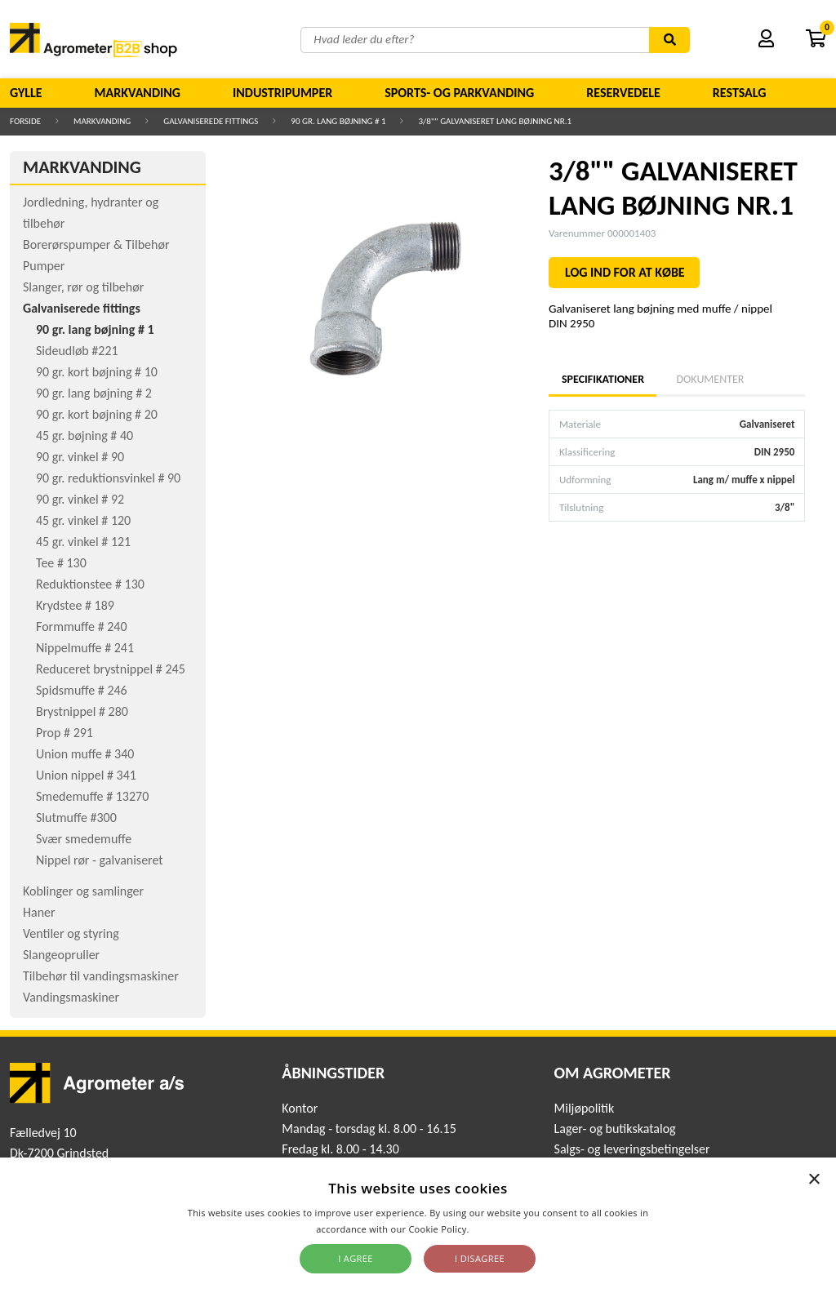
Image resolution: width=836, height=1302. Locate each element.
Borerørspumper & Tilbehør (96, 244)
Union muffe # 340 (85, 754)
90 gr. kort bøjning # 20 (97, 414)
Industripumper (282, 92)
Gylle (26, 92)
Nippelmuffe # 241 (85, 647)
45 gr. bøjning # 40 (84, 435)
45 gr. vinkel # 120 (83, 520)
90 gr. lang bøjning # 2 (94, 393)
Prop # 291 (64, 732)
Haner (39, 912)
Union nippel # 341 (86, 775)
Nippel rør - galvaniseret (99, 860)
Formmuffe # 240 (81, 626)
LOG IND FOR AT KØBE (625, 272)
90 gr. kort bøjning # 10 (97, 372)
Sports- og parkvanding (459, 92)
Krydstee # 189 (75, 605)
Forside (25, 121)
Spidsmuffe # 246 (81, 690)
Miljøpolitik (584, 1108)
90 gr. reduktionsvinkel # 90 (108, 478)
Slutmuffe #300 (76, 817)
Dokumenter (710, 379)
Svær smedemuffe (83, 839)
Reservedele (623, 92)
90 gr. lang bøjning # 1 (338, 121)
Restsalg (740, 92)
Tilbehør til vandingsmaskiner (101, 976)
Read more (496, 1229)
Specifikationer (602, 379)
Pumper (43, 265)
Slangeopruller (61, 954)
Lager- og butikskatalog (615, 1128)
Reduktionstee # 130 (90, 584)
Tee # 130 (61, 563)
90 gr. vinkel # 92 (80, 499)
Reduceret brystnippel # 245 (110, 669)
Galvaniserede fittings (210, 121)
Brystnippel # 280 (82, 711)
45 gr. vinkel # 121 (83, 541)
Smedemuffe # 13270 (92, 796)
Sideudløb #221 (77, 350)
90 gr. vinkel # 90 (80, 456)
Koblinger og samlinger (83, 891)
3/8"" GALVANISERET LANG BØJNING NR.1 (494, 121)
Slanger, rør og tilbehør (83, 287)
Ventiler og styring (71, 933)
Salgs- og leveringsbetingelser (632, 1149)
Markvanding (137, 92)
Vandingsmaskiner (71, 997)
